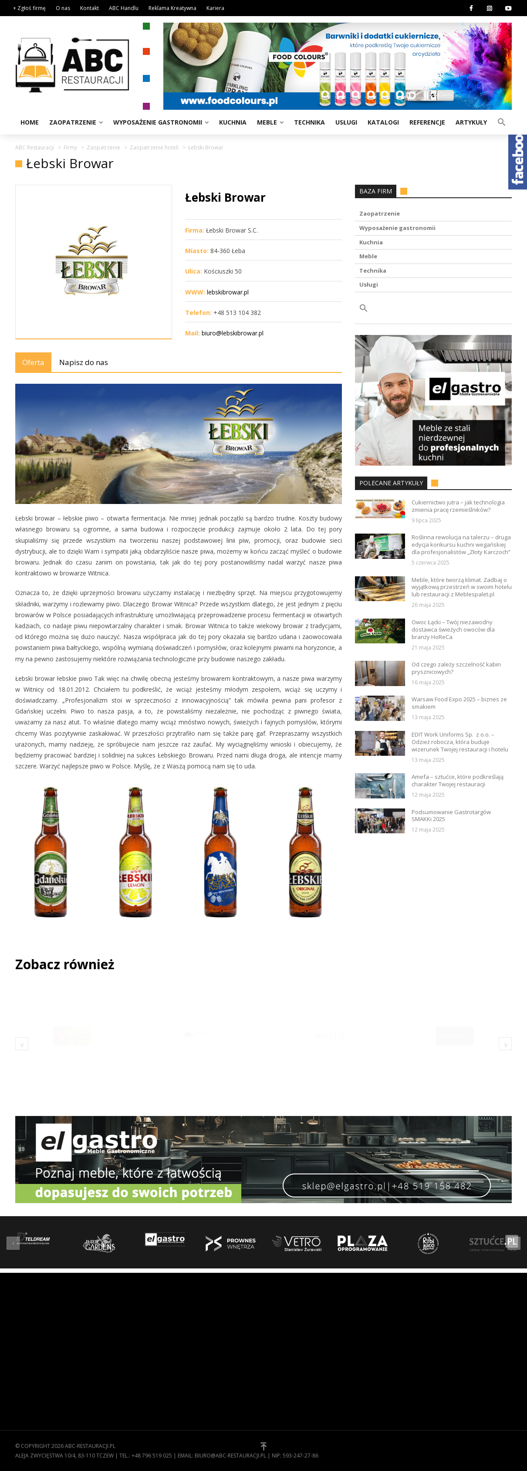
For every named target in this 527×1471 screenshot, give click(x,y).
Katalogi (383, 122)
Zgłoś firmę (287, 1361)
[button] (501, 121)
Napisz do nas (83, 362)
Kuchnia (233, 122)
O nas (63, 8)
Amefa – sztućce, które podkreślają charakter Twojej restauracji (457, 780)
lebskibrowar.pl (228, 292)
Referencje (427, 122)
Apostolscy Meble (327, 1065)
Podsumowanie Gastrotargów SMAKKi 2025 (451, 815)
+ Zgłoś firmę (29, 8)
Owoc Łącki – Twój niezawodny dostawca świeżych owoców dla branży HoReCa (453, 630)
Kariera (215, 8)
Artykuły (471, 122)
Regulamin (285, 1334)
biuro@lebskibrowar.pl (233, 333)
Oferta (33, 362)
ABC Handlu (124, 8)
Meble (267, 122)
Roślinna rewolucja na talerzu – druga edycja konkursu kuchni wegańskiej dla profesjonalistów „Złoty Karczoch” (461, 545)
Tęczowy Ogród (72, 1065)
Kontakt (89, 8)
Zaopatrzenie (72, 122)
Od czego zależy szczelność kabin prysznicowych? (456, 668)
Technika (309, 122)
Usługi (346, 122)
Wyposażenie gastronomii (157, 122)
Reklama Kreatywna (172, 8)
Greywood (199, 1065)
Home (29, 122)
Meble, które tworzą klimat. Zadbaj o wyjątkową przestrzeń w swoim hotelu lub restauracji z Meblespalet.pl (462, 587)
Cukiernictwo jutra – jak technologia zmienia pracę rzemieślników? (458, 506)
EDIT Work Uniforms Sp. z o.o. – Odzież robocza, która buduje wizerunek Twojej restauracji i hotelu (460, 742)
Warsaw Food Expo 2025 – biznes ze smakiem (459, 703)
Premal (454, 1065)
